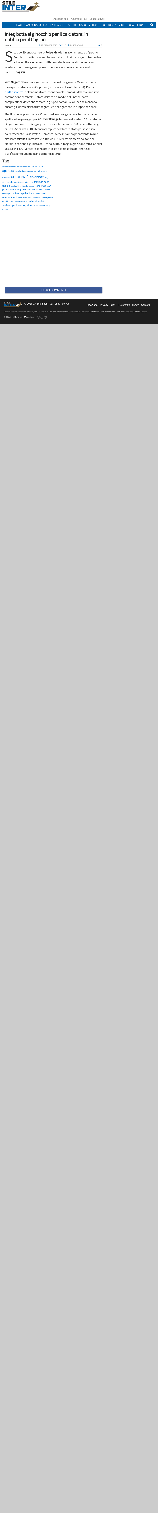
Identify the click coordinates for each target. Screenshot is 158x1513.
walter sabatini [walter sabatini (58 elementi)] (39, 206)
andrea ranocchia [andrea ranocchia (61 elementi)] (9, 167)
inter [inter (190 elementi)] (43, 185)
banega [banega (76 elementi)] (25, 171)
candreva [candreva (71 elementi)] (6, 177)
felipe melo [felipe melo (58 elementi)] (29, 182)
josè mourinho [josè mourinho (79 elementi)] (38, 189)
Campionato (32, 25)
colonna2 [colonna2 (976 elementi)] (37, 177)
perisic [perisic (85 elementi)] (44, 198)
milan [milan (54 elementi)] (25, 198)
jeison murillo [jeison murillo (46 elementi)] (14, 190)
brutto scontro (14, 92)
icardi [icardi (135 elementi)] (37, 186)
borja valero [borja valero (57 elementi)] (34, 171)
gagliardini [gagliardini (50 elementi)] (15, 186)
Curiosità (109, 25)
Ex (85, 19)
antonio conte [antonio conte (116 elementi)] (37, 166)
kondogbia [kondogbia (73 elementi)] (6, 193)
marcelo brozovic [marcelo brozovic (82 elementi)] (38, 193)
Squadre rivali (97, 19)
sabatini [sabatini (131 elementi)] (33, 201)
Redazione (92, 305)
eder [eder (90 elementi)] (11, 182)
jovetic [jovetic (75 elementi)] (47, 190)
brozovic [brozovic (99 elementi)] (43, 171)
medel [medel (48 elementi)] (20, 198)
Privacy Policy (107, 305)
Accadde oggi (61, 19)
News (18, 25)
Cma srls (18, 317)
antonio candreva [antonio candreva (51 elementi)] (23, 167)
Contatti (145, 305)
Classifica (136, 25)
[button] (152, 25)
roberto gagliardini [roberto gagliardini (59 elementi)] (21, 201)
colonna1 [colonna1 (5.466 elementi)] (20, 176)
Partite (72, 25)
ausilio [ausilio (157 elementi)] (18, 171)
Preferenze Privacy (128, 305)
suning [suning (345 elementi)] (22, 205)
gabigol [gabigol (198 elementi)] (6, 185)
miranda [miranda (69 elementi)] (31, 198)
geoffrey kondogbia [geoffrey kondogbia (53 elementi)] (27, 186)
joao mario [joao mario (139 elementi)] (25, 189)
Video (123, 25)
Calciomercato (89, 25)
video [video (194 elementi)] (30, 205)
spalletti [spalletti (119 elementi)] (41, 201)
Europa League (53, 25)
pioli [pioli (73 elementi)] (11, 201)
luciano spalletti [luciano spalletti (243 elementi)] (21, 193)
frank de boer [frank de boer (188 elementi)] (41, 181)
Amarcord (76, 19)
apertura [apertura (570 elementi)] (8, 170)
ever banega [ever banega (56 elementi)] (19, 182)
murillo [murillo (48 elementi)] (37, 198)
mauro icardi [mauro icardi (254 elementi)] (9, 197)
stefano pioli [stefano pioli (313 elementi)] (9, 205)
